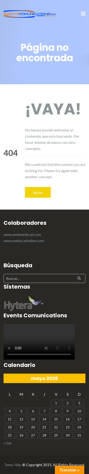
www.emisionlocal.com (22, 234)
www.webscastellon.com (24, 240)
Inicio (37, 192)
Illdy (17, 465)
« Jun (7, 443)
